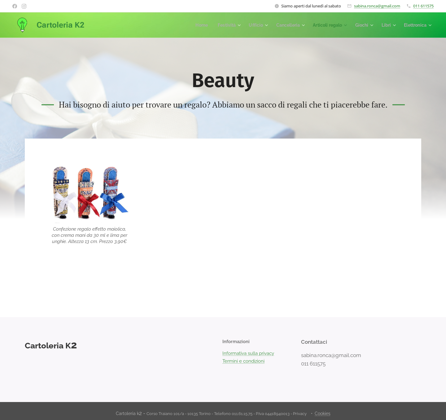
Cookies (322, 413)
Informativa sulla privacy (248, 353)
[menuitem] (192, 25)
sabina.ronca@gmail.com (377, 6)
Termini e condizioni (243, 361)
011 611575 (423, 6)
